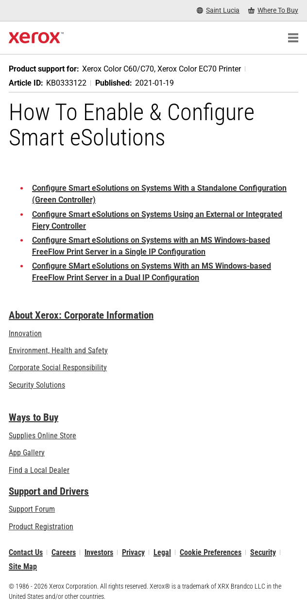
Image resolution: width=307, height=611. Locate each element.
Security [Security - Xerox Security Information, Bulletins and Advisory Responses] (263, 552)
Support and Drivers (49, 491)
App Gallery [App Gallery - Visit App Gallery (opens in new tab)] (27, 453)
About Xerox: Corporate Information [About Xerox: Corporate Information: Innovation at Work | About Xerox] (81, 315)
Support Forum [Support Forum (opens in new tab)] (32, 509)
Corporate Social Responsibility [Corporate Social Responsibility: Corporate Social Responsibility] (58, 367)
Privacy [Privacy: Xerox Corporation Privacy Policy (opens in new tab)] (133, 552)
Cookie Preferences (210, 552)
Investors (99, 552)
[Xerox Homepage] (36, 38)
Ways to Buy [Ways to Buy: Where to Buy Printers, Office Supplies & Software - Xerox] (33, 417)
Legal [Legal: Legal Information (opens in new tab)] (162, 552)
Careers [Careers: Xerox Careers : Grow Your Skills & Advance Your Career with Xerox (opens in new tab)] (63, 552)
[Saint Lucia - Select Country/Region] (218, 10)
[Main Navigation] (293, 38)
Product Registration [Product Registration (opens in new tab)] (41, 526)
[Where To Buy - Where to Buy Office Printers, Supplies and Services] (273, 10)
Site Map (23, 566)
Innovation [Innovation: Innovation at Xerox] (25, 333)
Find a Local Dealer (39, 470)
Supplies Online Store (42, 435)
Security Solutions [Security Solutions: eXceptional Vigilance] (37, 385)
